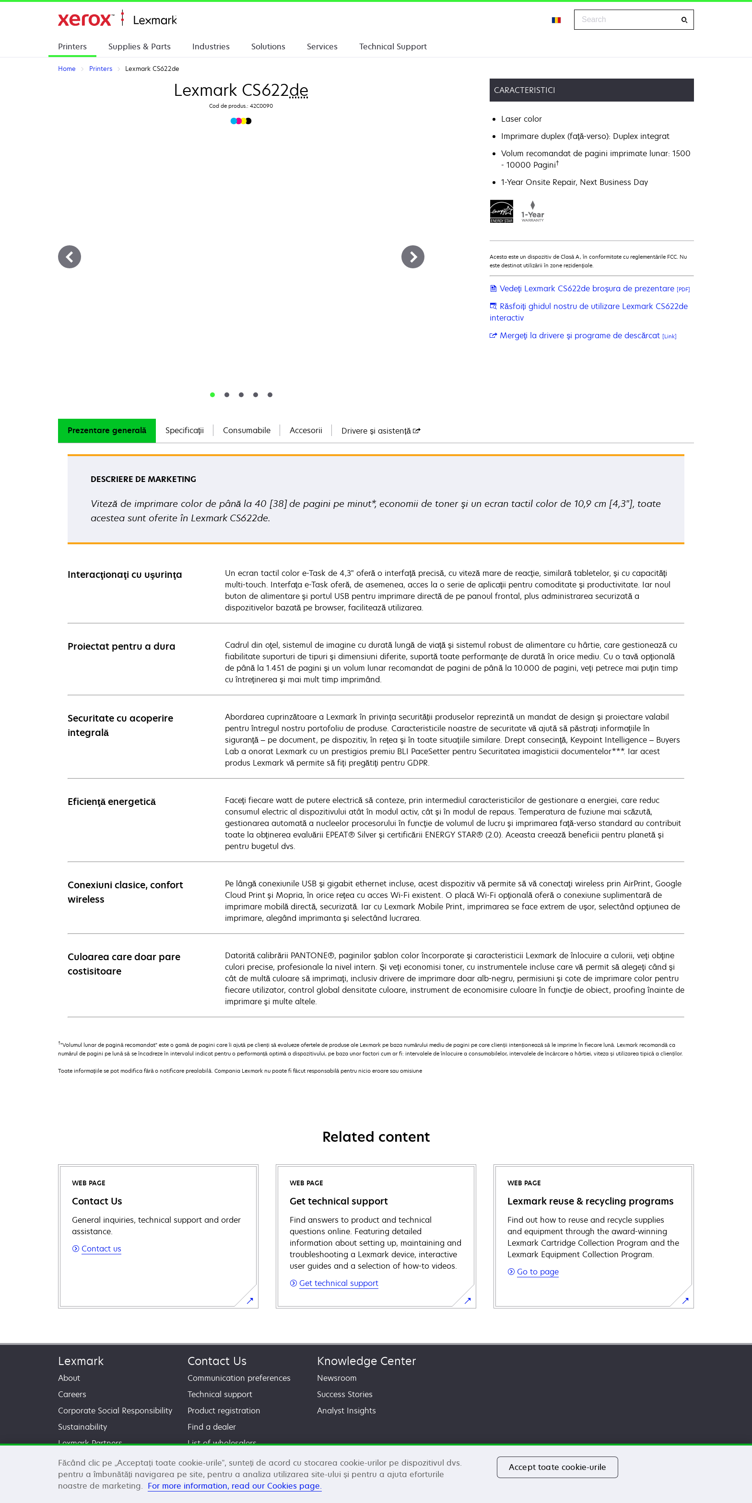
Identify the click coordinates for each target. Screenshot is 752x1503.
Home (117, 18)
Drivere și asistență (380, 430)
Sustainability (82, 1427)
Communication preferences (239, 1378)
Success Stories (345, 1394)
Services (322, 46)
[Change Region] (556, 19)
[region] (376, 1473)
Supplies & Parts (139, 46)
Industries (211, 46)
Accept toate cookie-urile (557, 1467)
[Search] (684, 20)
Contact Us (217, 1361)
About (69, 1378)
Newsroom (337, 1378)
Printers (72, 46)
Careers (72, 1394)
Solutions (268, 46)
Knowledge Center (366, 1361)
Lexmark (81, 1361)
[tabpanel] (376, 735)
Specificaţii (184, 430)
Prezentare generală (107, 430)
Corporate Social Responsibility (115, 1410)
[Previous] (69, 256)
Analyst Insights (346, 1410)
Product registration (224, 1410)
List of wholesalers (222, 1443)
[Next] (412, 256)
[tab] (212, 394)
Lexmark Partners (90, 1443)
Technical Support (393, 46)
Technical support (220, 1394)
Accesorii (306, 430)
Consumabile (246, 430)
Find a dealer (212, 1427)
